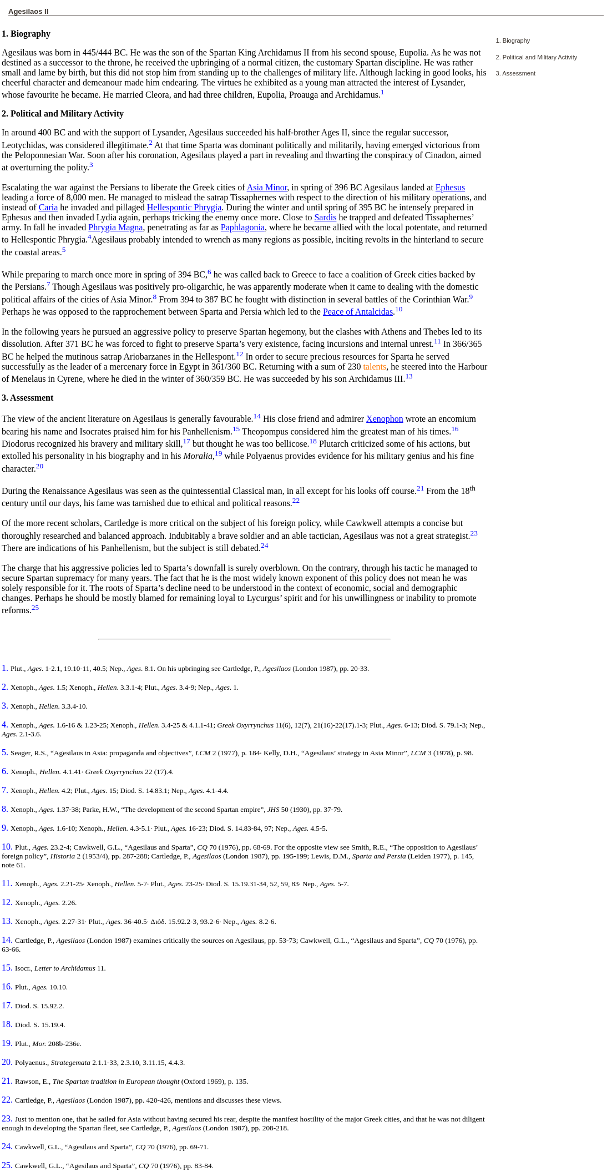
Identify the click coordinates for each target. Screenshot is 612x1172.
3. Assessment (516, 73)
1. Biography (513, 40)
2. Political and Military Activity (537, 57)
